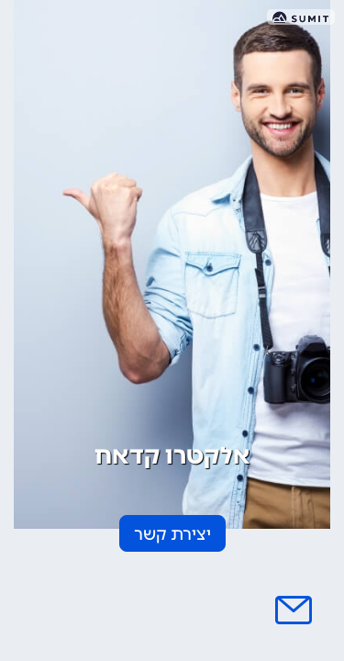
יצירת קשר (172, 534)
